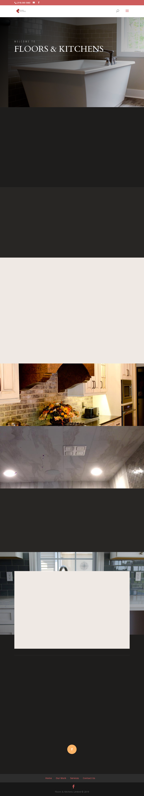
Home (48, 778)
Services (74, 778)
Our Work (61, 778)
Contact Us (89, 778)
